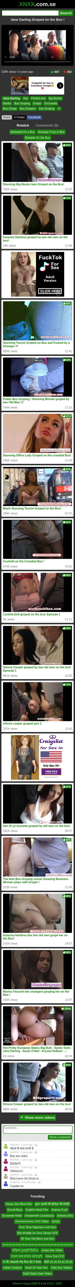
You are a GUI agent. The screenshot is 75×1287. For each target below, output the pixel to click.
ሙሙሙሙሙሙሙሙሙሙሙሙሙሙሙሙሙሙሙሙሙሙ (37, 1244)
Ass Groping (46, 108)
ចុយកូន (56, 1221)
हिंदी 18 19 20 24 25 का (58, 1261)
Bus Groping (22, 103)
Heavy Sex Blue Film (19, 1204)
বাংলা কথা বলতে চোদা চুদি (26, 1256)
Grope (37, 103)
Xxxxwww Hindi (11, 1215)
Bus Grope (9, 108)
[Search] (30, 13)
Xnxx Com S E (54, 1256)
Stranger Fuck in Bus (51, 131)
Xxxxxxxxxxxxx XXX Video (32, 1221)
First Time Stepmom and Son (37, 1227)
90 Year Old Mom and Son (37, 1238)
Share (7, 117)
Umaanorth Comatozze (39, 1215)
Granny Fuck (59, 1209)
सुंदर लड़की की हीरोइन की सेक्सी (52, 1204)
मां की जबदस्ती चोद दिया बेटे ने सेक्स (22, 1261)
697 (55, 71)
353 (67, 71)
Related (23, 125)
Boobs (7, 103)
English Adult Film (37, 1209)
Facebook (34, 117)
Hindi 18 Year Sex (36, 1267)
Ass (25, 98)
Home (17, 1283)
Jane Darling (11, 98)
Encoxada (50, 103)
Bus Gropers (28, 108)
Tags (26, 1283)
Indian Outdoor (12, 1267)
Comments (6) (47, 125)
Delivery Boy (65, 1215)
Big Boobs (55, 98)
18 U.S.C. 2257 (52, 1283)
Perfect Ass (38, 98)
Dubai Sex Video (52, 1250)
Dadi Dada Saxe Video (37, 1273)
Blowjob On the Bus (37, 137)
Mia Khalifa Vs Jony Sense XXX (37, 1232)
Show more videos (37, 1117)
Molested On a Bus (23, 131)
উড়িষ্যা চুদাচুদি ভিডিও (25, 1250)
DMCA (36, 1283)
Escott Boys (14, 1209)
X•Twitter (19, 117)
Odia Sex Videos (61, 1267)
